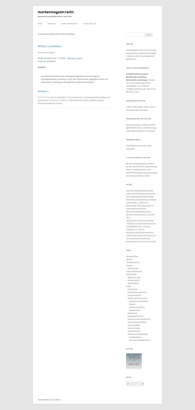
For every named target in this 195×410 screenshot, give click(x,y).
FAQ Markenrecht (132, 262)
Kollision (132, 304)
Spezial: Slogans (134, 328)
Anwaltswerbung (135, 337)
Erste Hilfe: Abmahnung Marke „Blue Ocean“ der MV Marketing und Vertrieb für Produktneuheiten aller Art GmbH (140, 193)
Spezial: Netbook (134, 325)
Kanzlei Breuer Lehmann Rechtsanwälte (141, 53)
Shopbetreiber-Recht (135, 316)
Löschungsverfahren (92, 97)
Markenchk (130, 149)
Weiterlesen (43, 91)
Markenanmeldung (133, 125)
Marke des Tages (134, 277)
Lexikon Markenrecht (134, 271)
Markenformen (135, 310)
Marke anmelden (89, 24)
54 (47, 61)
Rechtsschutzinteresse (46, 103)
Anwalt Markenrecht (69, 24)
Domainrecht (132, 289)
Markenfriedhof (134, 280)
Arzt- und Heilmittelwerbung (139, 340)
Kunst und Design (134, 295)
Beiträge (129, 259)
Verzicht (59, 103)
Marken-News (131, 274)
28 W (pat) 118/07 (74, 58)
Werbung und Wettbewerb (138, 334)
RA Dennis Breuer (75, 97)
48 (41, 61)
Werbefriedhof (133, 283)
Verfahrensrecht (134, 331)
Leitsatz (101, 100)
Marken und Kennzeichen (137, 298)
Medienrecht (132, 313)
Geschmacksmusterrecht (137, 292)
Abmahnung (77, 100)
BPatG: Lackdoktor (50, 46)
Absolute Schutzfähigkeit (138, 301)
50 (44, 61)
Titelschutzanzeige (140, 163)
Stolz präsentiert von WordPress (49, 399)
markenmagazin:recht (56, 12)
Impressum (52, 24)
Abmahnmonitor (132, 256)
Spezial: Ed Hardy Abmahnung (139, 319)
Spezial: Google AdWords (137, 322)
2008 (71, 100)
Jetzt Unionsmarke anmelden (137, 110)
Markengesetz (133, 268)
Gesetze (129, 265)
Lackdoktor (93, 100)
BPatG (85, 100)
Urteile (128, 286)
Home (40, 24)
